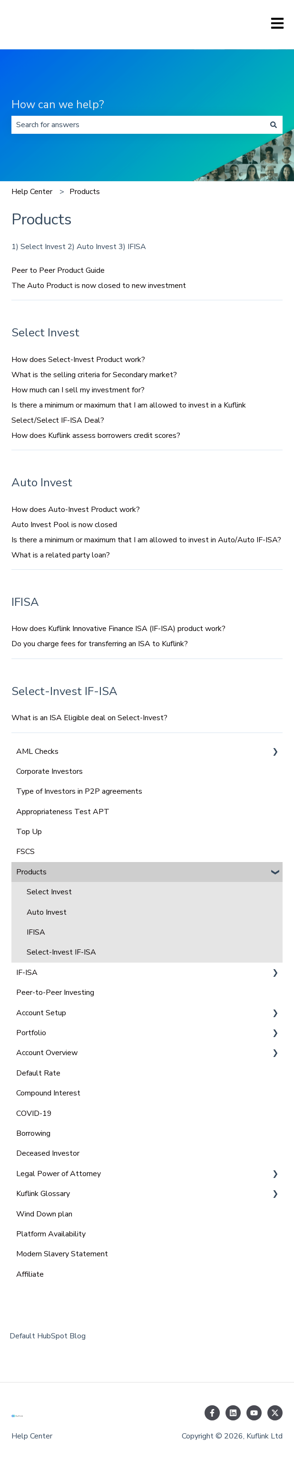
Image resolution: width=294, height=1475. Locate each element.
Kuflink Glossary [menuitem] (43, 1193)
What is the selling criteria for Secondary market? (94, 375)
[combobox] (138, 125)
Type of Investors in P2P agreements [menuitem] (79, 791)
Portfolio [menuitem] (31, 1033)
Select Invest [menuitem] (49, 892)
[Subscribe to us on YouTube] (254, 1412)
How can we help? (57, 104)
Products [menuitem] (31, 872)
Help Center (31, 191)
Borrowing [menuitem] (33, 1133)
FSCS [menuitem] (25, 851)
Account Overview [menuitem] (47, 1053)
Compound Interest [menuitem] (48, 1093)
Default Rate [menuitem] (38, 1073)
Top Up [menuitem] (29, 831)
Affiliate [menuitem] (30, 1274)
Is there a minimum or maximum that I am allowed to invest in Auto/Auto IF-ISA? (146, 540)
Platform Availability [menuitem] (51, 1234)
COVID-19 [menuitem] (34, 1113)
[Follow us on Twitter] (275, 1412)
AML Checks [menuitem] (37, 751)
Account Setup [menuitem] (41, 1013)
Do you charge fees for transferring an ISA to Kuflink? (99, 644)
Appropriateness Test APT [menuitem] (62, 812)
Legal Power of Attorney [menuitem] (58, 1174)
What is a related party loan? (60, 555)
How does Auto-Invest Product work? (75, 509)
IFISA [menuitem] (36, 932)
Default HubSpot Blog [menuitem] (48, 1336)
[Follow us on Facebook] (212, 1412)
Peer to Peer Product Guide (58, 270)
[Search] (274, 125)
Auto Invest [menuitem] (47, 912)
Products (84, 191)
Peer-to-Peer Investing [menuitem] (55, 992)
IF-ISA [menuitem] (27, 972)
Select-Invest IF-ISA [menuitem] (61, 952)
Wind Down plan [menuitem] (44, 1214)
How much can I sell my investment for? (78, 390)
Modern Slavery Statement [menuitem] (62, 1254)
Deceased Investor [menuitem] (47, 1153)
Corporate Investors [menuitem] (49, 771)
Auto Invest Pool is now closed (64, 524)
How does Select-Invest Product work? (78, 359)
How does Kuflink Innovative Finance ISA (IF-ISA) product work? (118, 628)
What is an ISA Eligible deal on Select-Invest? (89, 718)
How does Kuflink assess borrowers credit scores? (95, 435)
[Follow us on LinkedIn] (233, 1412)
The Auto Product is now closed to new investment (98, 285)
